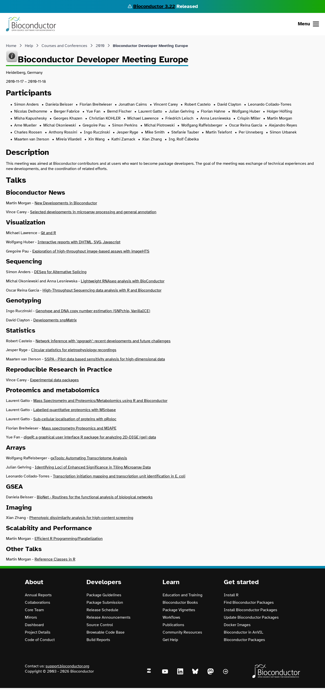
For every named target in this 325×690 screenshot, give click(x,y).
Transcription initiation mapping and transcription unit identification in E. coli (119, 476)
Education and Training (182, 595)
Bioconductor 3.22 (154, 6)
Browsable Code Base (106, 632)
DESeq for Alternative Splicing (60, 271)
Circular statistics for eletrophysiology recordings (73, 349)
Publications (173, 624)
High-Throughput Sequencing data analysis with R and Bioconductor (102, 290)
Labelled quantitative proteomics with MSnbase (74, 409)
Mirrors (31, 617)
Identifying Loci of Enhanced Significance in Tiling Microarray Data (93, 467)
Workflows (171, 617)
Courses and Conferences (64, 45)
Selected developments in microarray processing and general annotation (93, 212)
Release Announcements (109, 617)
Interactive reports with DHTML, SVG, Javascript (79, 242)
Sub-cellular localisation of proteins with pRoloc (74, 419)
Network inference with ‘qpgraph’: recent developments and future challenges (103, 341)
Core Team (34, 609)
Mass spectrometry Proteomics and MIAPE (79, 428)
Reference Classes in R (55, 559)
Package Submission (105, 602)
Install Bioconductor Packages (250, 609)
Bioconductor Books (180, 602)
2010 (100, 45)
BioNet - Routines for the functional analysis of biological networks (95, 497)
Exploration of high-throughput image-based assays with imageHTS (90, 251)
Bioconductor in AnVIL (243, 632)
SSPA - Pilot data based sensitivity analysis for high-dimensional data (105, 359)
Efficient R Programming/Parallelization (69, 538)
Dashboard (34, 624)
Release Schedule (102, 609)
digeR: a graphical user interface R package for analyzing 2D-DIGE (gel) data (90, 437)
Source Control (100, 624)
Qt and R (48, 232)
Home (11, 45)
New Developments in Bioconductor (66, 203)
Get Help (170, 639)
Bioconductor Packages (244, 639)
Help (29, 45)
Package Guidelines (104, 595)
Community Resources (182, 632)
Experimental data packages (54, 380)
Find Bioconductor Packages (249, 602)
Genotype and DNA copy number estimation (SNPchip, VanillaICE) (93, 310)
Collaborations (37, 602)
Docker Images (237, 624)
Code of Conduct (40, 639)
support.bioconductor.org (67, 666)
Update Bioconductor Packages (251, 617)
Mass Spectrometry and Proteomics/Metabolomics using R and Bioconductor (100, 400)
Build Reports (98, 639)
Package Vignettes (179, 609)
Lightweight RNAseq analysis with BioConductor (122, 281)
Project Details (37, 632)
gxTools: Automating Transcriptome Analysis (88, 458)
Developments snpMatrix (55, 320)
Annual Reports (38, 595)
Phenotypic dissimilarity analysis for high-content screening (81, 517)
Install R (231, 595)
